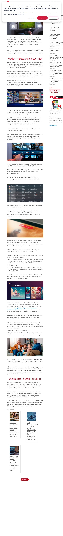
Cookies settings (31, 17)
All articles (51, 87)
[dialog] (31, 12)
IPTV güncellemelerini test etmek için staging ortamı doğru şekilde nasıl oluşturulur (25, 428)
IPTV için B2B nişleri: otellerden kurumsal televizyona (37, 426)
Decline (53, 17)
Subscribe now (24, 447)
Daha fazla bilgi (53, 125)
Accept (42, 17)
